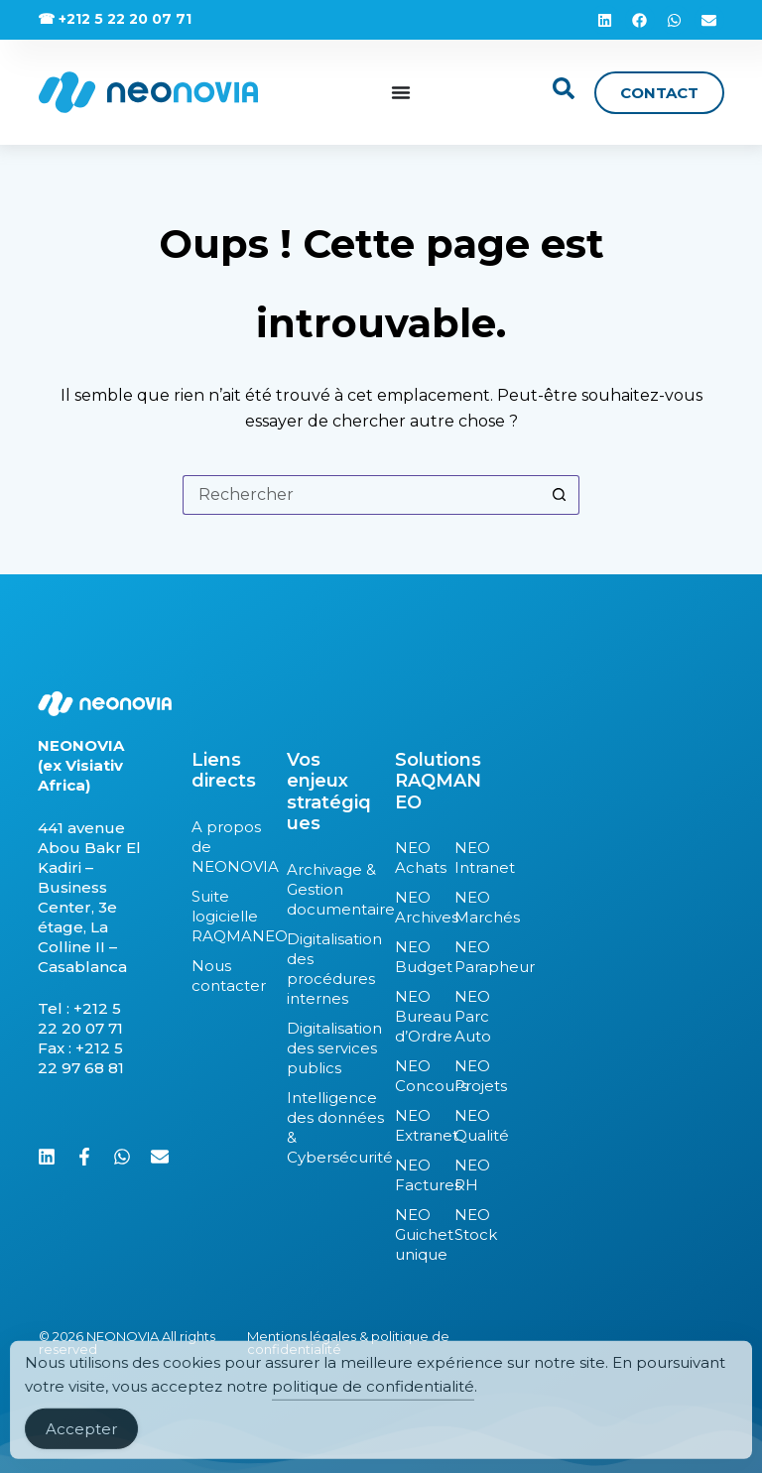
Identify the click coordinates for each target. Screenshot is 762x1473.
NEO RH (469, 1175)
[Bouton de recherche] (559, 495)
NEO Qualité (469, 1125)
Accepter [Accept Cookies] (81, 1445)
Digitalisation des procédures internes (331, 968)
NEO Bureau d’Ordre (414, 1016)
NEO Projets (469, 1075)
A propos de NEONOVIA (229, 846)
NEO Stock (469, 1224)
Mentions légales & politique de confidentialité (348, 1342)
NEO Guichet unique (414, 1234)
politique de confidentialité (373, 1403)
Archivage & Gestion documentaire (331, 889)
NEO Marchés (469, 907)
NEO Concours (414, 1075)
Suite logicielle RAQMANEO (229, 916)
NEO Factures (414, 1175)
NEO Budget (414, 956)
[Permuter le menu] (401, 92)
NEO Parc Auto (469, 1016)
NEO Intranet (469, 857)
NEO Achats (414, 857)
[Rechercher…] (361, 495)
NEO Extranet (414, 1125)
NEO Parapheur (469, 956)
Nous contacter (228, 975)
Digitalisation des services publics (331, 1048)
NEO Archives (414, 907)
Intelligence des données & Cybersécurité (331, 1127)
